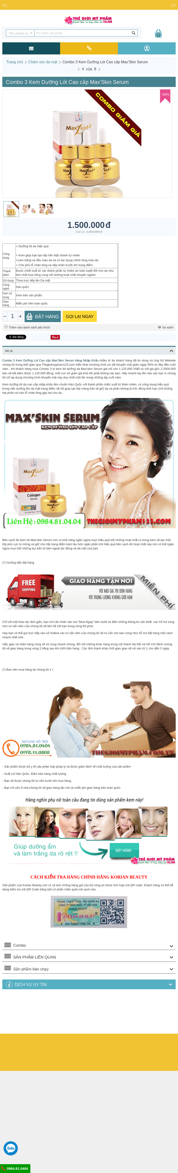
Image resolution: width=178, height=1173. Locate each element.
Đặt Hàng (42, 316)
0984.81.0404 (14, 1168)
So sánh (165, 327)
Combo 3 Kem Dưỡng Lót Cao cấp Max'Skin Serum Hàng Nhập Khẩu (50, 360)
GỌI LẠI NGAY (80, 316)
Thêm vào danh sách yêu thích (27, 327)
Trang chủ (14, 62)
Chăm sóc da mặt (42, 62)
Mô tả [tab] (89, 350)
